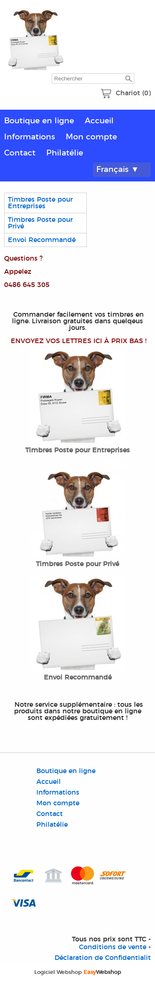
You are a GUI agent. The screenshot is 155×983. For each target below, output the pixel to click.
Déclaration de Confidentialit (103, 958)
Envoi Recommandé (42, 240)
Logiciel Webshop (77, 972)
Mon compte (91, 137)
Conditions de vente (112, 947)
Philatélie (64, 153)
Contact (20, 153)
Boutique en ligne (39, 121)
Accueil (99, 121)
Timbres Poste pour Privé (40, 223)
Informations (29, 137)
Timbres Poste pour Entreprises (40, 202)
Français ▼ (117, 170)
